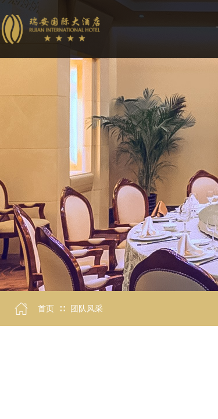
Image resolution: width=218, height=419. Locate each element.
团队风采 (86, 308)
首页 (46, 308)
